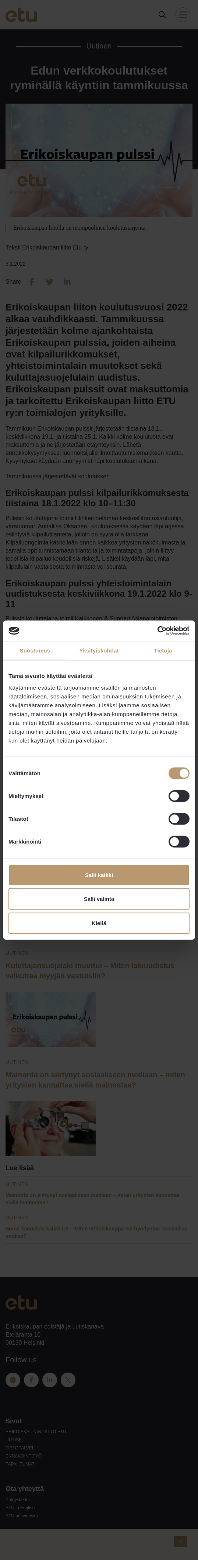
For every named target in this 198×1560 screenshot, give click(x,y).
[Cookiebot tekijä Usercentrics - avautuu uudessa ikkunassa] (157, 631)
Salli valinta (99, 899)
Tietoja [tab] (163, 650)
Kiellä (99, 923)
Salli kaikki (99, 874)
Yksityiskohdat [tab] (99, 650)
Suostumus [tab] (35, 650)
